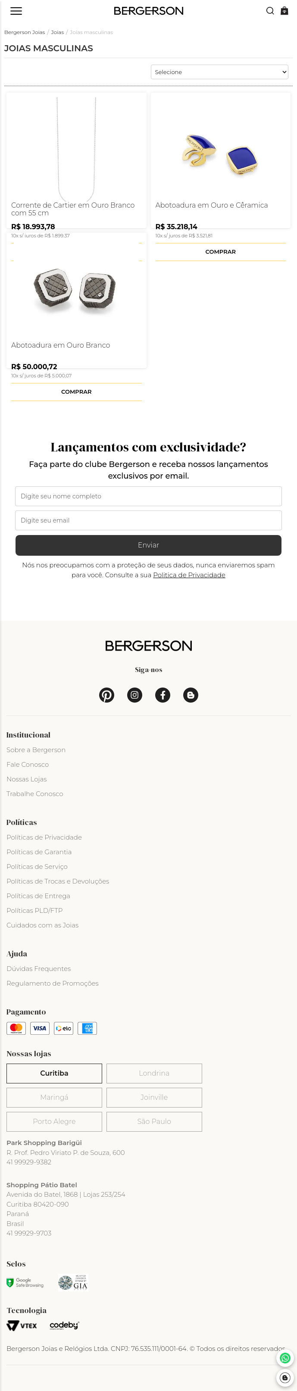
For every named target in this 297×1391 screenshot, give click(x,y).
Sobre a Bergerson (36, 750)
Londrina (154, 1073)
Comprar (221, 251)
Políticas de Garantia (39, 852)
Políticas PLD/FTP (34, 910)
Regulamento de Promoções (52, 983)
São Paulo (154, 1121)
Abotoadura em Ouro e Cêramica (212, 205)
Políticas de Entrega (38, 896)
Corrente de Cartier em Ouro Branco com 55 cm (73, 209)
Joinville (154, 1097)
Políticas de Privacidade (44, 837)
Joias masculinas (91, 32)
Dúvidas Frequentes (38, 969)
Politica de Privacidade (189, 575)
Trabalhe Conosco (34, 794)
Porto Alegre (54, 1121)
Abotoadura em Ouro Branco (60, 345)
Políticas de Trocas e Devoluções (57, 881)
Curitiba (54, 1073)
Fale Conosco (27, 764)
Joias (57, 32)
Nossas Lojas (26, 779)
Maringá (54, 1097)
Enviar (148, 545)
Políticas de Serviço (37, 866)
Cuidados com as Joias (42, 925)
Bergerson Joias (24, 32)
